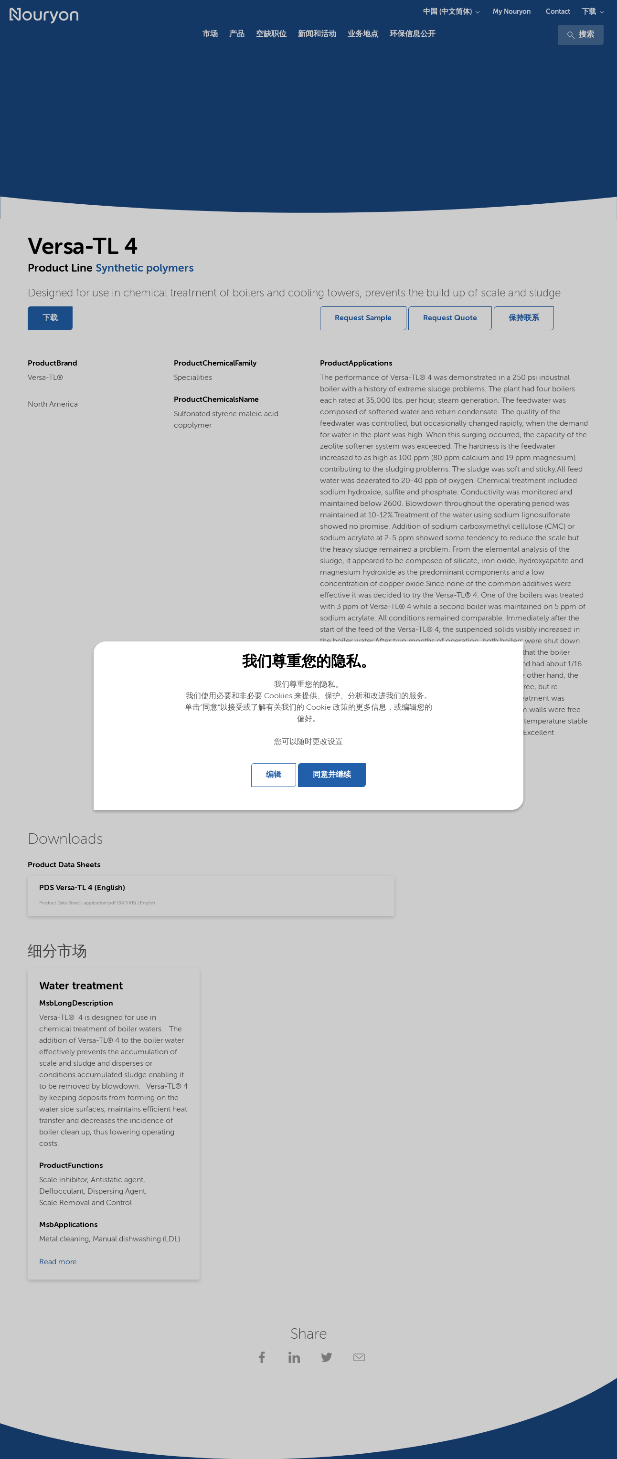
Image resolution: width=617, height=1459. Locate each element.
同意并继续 (332, 775)
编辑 (273, 775)
